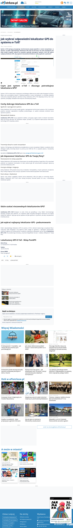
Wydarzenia (21, 7)
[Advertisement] (27, 134)
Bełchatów (6, 526)
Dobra (36, 3)
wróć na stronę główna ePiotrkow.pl (54, 424)
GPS (2, 257)
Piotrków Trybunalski (9, 515)
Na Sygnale (13, 517)
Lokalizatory (14, 257)
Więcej (63, 7)
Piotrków (6, 517)
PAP (11, 523)
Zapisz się (48, 314)
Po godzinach (42, 7)
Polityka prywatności (26, 517)
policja (5, 520)
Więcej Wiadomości (12, 325)
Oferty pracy (24, 526)
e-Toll (7, 257)
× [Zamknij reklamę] (70, 498)
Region (57, 7)
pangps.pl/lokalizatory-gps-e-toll (34, 154)
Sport (27, 7)
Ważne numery (25, 514)
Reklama (23, 521)
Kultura (34, 7)
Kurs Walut (24, 524)
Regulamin (23, 519)
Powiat (50, 7)
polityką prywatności (21, 318)
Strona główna (11, 7)
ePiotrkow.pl (3, 32)
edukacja (5, 523)
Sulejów (11, 520)
